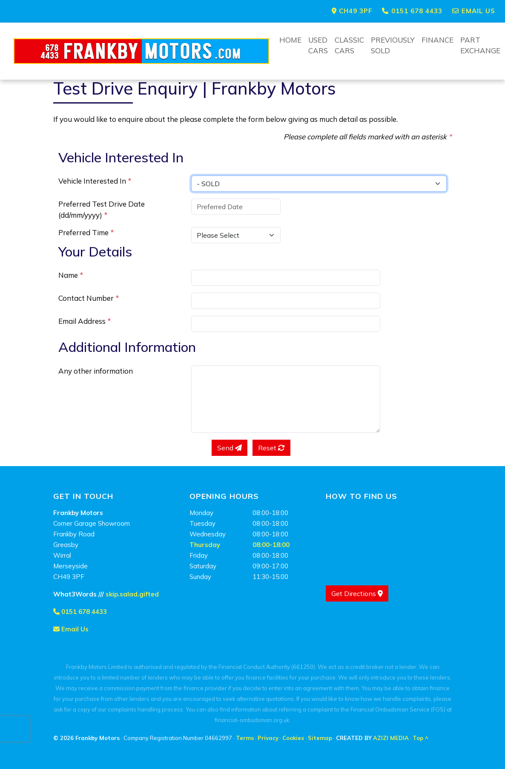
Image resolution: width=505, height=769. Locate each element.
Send (229, 448)
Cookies (293, 737)
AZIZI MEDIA (391, 737)
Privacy (268, 737)
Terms (245, 737)
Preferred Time (86, 232)
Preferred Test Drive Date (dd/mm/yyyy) (101, 209)
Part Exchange (480, 45)
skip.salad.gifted (132, 594)
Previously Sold (393, 45)
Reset (271, 448)
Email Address (84, 321)
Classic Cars (349, 45)
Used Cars (318, 45)
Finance (437, 39)
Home (290, 39)
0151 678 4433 (80, 612)
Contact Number (88, 298)
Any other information (95, 370)
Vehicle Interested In (95, 180)
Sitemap (320, 737)
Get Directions (357, 593)
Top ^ (420, 737)
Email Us (71, 629)
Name (70, 275)
